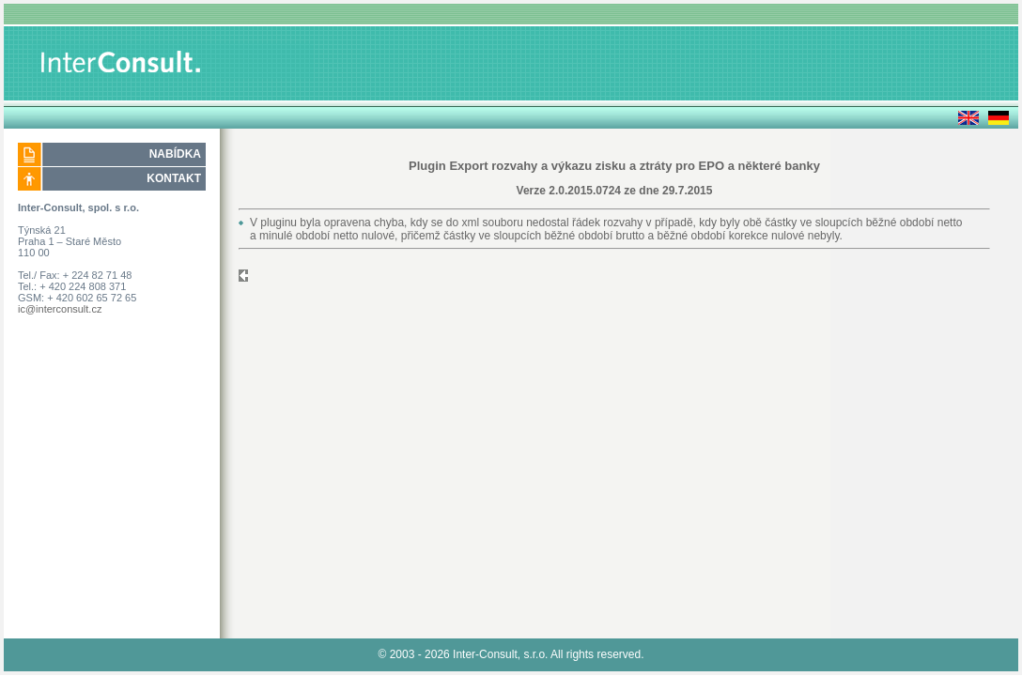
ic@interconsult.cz (59, 309)
